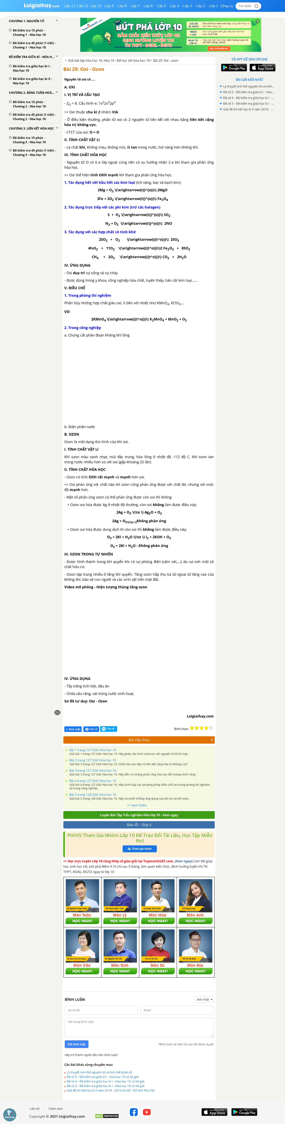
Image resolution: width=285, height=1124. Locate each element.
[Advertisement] (249, 175)
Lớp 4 (174, 6)
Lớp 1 (213, 6)
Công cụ (226, 6)
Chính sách (55, 1109)
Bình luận (73, 729)
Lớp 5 (161, 6)
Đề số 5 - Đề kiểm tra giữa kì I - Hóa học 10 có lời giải (103, 1077)
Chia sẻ (91, 729)
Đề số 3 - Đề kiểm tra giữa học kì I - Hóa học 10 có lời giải (105, 1086)
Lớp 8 (122, 6)
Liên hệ (35, 1109)
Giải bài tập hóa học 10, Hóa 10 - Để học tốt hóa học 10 (109, 60)
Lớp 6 (148, 6)
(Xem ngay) (183, 861)
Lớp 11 (83, 6)
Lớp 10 (96, 6)
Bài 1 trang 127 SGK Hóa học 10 (92, 750)
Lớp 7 (135, 6)
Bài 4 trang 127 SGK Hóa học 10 (92, 781)
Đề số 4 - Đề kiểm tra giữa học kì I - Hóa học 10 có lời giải (105, 1081)
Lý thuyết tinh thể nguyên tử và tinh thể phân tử (99, 1072)
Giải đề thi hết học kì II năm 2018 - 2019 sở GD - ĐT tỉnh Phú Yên (111, 1090)
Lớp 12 (70, 6)
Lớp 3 (187, 6)
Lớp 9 (109, 6)
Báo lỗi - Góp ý (139, 824)
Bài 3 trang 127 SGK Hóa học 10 (92, 770)
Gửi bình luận (77, 1044)
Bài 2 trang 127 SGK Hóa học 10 (92, 760)
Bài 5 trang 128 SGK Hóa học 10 (92, 794)
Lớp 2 (200, 6)
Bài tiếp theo (170, 739)
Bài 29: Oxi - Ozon (83, 69)
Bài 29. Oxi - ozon (165, 60)
